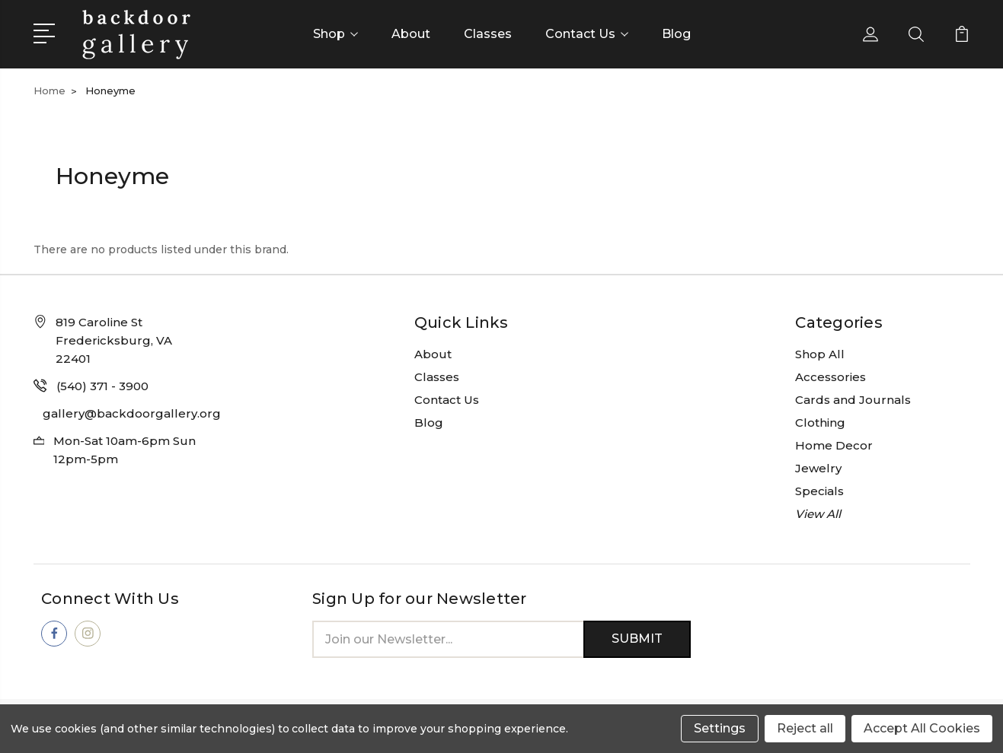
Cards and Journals (853, 399)
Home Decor (834, 445)
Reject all (805, 728)
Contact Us (586, 34)
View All (818, 514)
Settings (720, 728)
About (410, 34)
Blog (676, 34)
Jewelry (818, 468)
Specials (819, 491)
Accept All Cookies (922, 728)
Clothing (820, 422)
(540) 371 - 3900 (102, 386)
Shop (335, 34)
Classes (488, 34)
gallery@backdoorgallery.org (132, 413)
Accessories (830, 377)
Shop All (820, 354)
